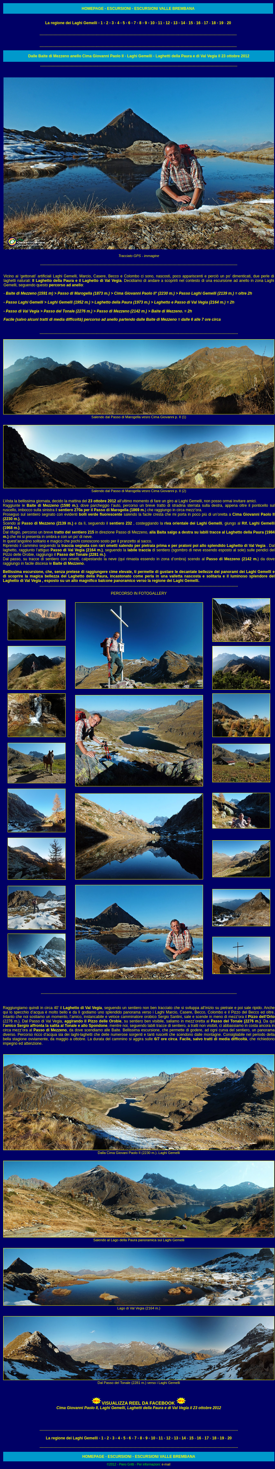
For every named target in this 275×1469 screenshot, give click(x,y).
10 (152, 23)
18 (214, 23)
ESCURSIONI (119, 8)
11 (160, 23)
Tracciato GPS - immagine (138, 256)
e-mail (166, 1464)
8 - (141, 23)
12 (168, 23)
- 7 (133, 23)
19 (221, 23)
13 (175, 23)
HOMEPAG (91, 8)
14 (183, 23)
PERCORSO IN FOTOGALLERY (139, 593)
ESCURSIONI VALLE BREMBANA (163, 8)
